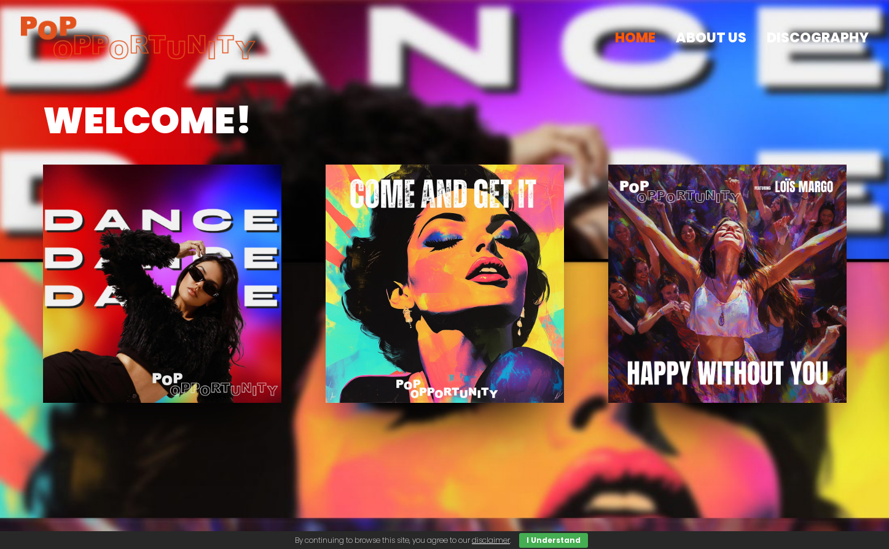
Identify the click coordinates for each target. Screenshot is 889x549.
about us (711, 37)
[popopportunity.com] (138, 38)
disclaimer (491, 540)
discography (818, 37)
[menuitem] (639, 38)
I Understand (554, 540)
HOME (635, 37)
